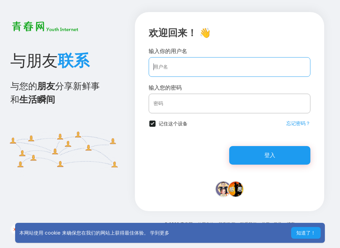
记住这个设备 (173, 123)
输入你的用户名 (168, 51)
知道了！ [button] (306, 232)
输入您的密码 (165, 88)
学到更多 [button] (159, 232)
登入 (269, 155)
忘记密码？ (298, 123)
